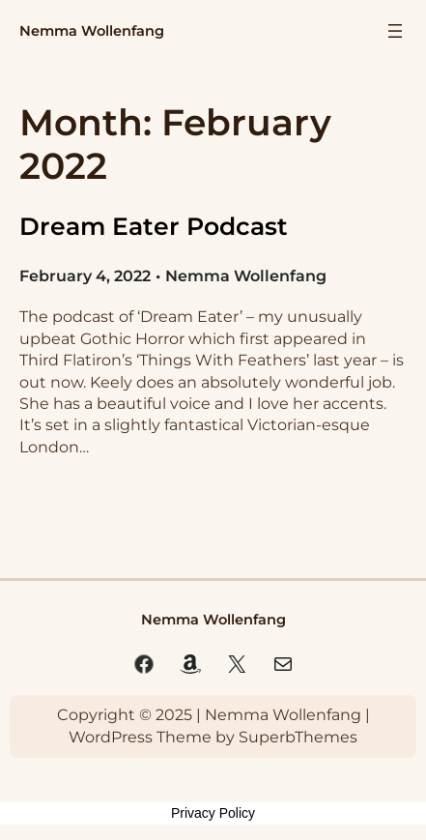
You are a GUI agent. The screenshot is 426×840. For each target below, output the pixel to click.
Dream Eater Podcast (153, 226)
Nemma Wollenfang (91, 31)
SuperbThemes (298, 737)
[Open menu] (395, 31)
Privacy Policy (213, 813)
